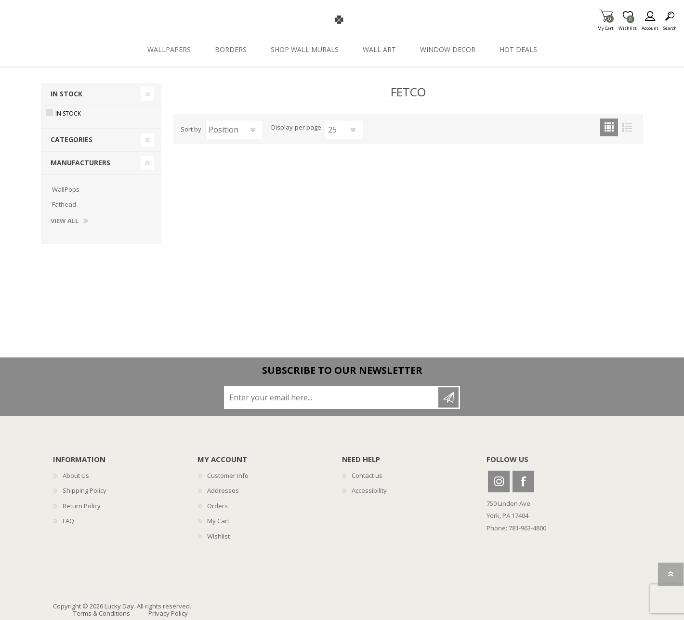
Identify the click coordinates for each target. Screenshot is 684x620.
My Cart (605, 25)
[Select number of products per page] (344, 129)
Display (282, 128)
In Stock (66, 93)
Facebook (523, 481)
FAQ (68, 520)
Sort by (191, 129)
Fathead (64, 204)
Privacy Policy (168, 613)
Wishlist (218, 536)
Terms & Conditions (101, 613)
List (627, 127)
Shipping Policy (84, 490)
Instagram (499, 481)
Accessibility (369, 490)
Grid (609, 127)
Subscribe (448, 397)
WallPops (65, 189)
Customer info (228, 475)
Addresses (223, 490)
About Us (76, 475)
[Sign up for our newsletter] (331, 397)
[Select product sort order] (234, 129)
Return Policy (82, 505)
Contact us (367, 475)
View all (65, 221)
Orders (217, 505)
